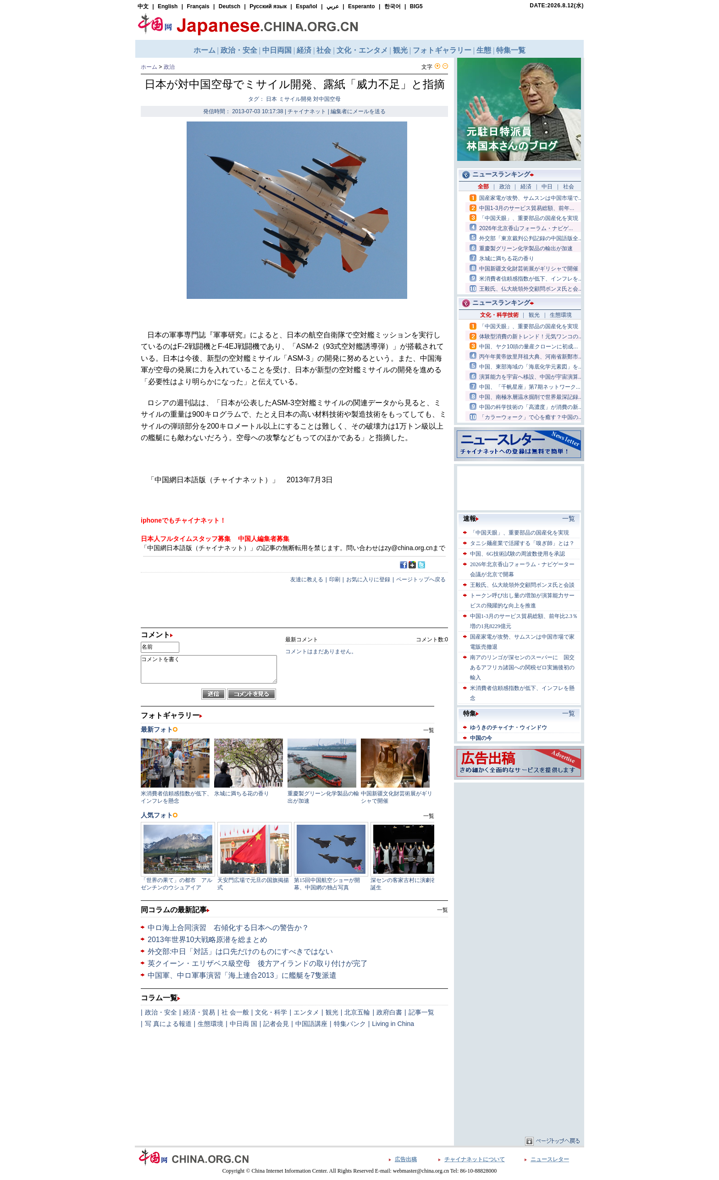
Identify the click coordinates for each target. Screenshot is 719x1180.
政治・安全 (161, 1012)
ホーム (149, 67)
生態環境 (210, 1023)
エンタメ (306, 1012)
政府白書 (389, 1012)
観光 (332, 1012)
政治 (169, 67)
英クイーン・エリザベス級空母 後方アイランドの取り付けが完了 (258, 963)
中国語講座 (311, 1023)
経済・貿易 (199, 1012)
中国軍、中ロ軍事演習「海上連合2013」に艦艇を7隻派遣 (242, 975)
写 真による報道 (168, 1023)
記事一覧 (421, 1012)
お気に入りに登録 (368, 579)
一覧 (442, 910)
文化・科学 (271, 1012)
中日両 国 (243, 1023)
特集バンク (350, 1023)
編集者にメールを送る (358, 111)
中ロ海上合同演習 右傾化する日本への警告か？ (228, 928)
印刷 (334, 579)
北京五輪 (357, 1012)
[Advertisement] (519, 842)
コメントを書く (209, 669)
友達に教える (306, 579)
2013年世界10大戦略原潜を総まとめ (207, 939)
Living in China (393, 1023)
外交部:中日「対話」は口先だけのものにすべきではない (240, 951)
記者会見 (276, 1023)
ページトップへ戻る (421, 579)
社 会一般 (235, 1012)
